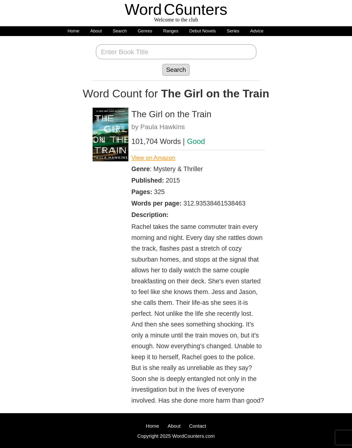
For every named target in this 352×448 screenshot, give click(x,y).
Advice (256, 30)
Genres (145, 30)
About (96, 30)
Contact (197, 426)
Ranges (171, 30)
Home (73, 30)
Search (120, 30)
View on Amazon (153, 157)
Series (233, 30)
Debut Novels (202, 30)
